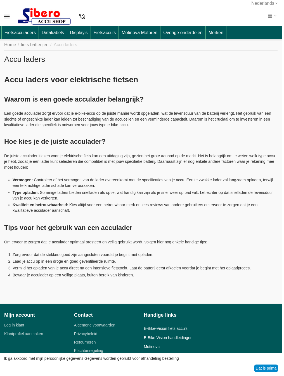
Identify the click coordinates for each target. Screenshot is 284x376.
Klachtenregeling (88, 350)
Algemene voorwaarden (94, 325)
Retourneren (85, 342)
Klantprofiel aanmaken (23, 334)
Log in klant (14, 325)
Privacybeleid (85, 334)
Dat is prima (266, 368)
